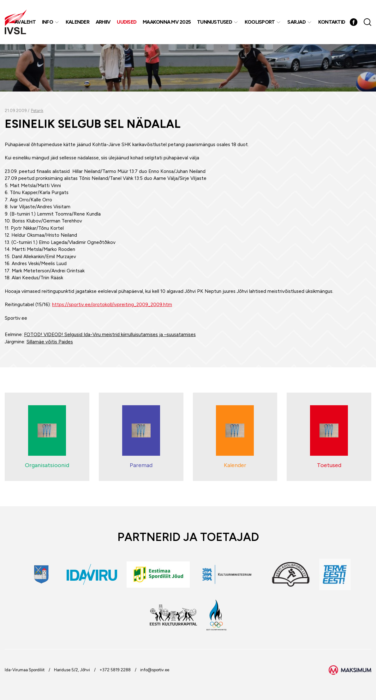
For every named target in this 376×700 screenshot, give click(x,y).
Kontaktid (331, 22)
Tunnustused (214, 22)
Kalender (77, 22)
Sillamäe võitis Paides (50, 342)
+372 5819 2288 (115, 669)
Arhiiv (103, 22)
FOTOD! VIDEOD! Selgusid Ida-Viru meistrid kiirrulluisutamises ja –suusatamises (110, 334)
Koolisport (260, 22)
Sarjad (296, 22)
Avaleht (25, 22)
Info (47, 22)
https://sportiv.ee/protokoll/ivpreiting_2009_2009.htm (112, 304)
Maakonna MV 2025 (167, 22)
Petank (37, 110)
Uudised (126, 22)
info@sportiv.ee (154, 669)
